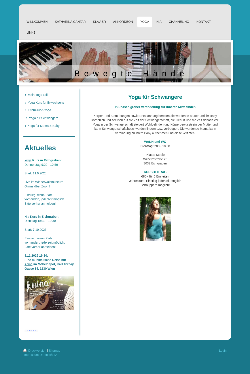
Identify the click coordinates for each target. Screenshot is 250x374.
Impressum (31, 355)
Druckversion (35, 350)
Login (223, 350)
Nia (27, 216)
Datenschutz (48, 355)
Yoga (28, 160)
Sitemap (54, 350)
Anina (28, 264)
